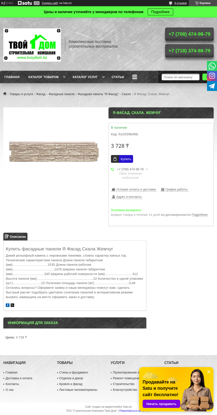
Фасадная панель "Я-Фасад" (98, 94)
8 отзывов (180, 3)
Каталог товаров (43, 77)
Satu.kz (127, 406)
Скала (126, 94)
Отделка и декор (71, 378)
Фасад (40, 94)
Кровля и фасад (70, 384)
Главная (11, 77)
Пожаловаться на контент (135, 410)
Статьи (118, 77)
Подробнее (160, 12)
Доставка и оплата (19, 378)
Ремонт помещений (127, 378)
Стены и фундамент (73, 372)
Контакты (12, 384)
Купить (126, 159)
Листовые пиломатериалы (78, 389)
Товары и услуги (21, 94)
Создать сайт (50, 3)
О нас (10, 389)
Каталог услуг (85, 77)
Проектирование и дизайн (131, 372)
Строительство (123, 384)
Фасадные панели (61, 94)
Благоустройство (125, 389)
